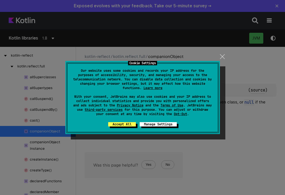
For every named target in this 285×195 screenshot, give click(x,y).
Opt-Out (180, 114)
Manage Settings (158, 124)
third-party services (104, 110)
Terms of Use (172, 105)
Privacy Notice (130, 105)
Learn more (152, 88)
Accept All (122, 124)
